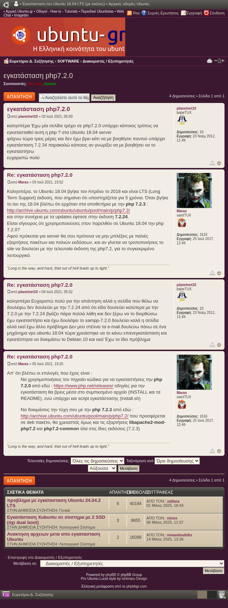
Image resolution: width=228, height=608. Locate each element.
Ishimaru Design (134, 579)
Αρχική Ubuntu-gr (19, 11)
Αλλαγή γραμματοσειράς (219, 60)
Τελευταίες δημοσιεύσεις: (76, 461)
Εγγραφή (194, 13)
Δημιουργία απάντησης (19, 96)
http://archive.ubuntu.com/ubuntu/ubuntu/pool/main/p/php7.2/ (68, 210)
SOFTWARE (68, 61)
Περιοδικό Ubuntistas (97, 11)
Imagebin (21, 15)
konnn (50, 84)
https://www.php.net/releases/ (83, 385)
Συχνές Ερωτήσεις (163, 13)
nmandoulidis (179, 535)
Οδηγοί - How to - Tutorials (57, 11)
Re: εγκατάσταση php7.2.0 (40, 175)
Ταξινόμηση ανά (163, 461)
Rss (136, 13)
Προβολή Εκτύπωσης (209, 60)
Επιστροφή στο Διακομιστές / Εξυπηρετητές (45, 557)
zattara (173, 501)
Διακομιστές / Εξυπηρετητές (108, 61)
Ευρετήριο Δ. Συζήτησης (31, 61)
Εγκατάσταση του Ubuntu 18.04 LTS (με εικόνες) (63, 4)
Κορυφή (219, 163)
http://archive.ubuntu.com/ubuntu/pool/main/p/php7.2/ (74, 416)
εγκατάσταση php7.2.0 (38, 75)
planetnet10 (28, 116)
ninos (172, 518)
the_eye (35, 84)
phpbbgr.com (136, 586)
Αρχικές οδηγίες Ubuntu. (129, 4)
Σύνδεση (217, 13)
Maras (23, 182)
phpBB (111, 575)
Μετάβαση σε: (25, 563)
